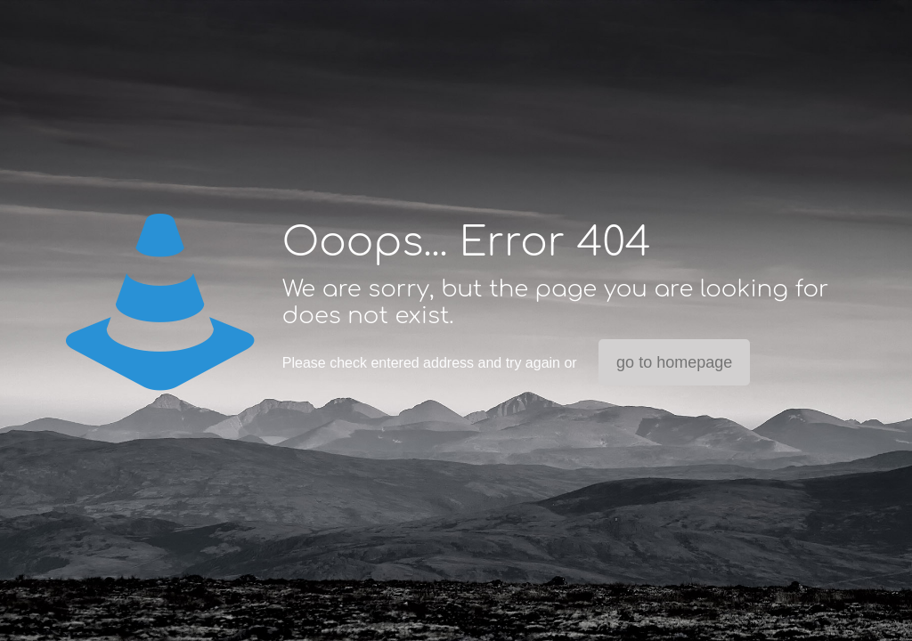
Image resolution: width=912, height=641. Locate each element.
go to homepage (674, 362)
